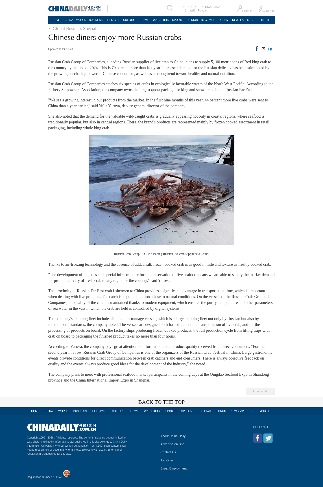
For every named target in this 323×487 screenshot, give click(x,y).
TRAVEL (145, 20)
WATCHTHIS (161, 20)
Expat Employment (173, 468)
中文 (184, 10)
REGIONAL (208, 20)
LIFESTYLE (112, 20)
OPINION (192, 20)
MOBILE (266, 20)
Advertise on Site (172, 444)
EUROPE (193, 7)
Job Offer (166, 460)
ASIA (217, 7)
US (184, 7)
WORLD (81, 20)
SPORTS (177, 20)
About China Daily (173, 436)
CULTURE (129, 20)
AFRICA (207, 7)
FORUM (224, 20)
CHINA (69, 20)
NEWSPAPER (240, 20)
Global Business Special (74, 28)
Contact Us (168, 452)
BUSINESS (96, 20)
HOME (56, 20)
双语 (192, 10)
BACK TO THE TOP (161, 402)
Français (202, 10)
